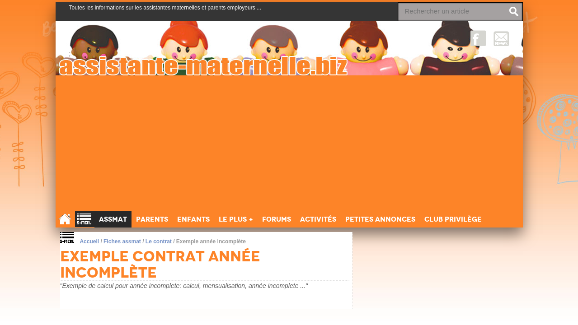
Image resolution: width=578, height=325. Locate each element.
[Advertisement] (289, 143)
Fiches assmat (122, 241)
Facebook (478, 38)
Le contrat (159, 241)
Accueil (89, 241)
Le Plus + (236, 219)
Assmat (113, 219)
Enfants (193, 219)
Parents (152, 219)
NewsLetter (501, 38)
